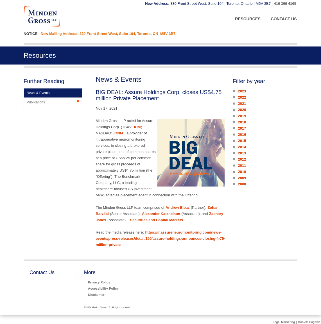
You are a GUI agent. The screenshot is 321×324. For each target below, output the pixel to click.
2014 (242, 147)
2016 (242, 134)
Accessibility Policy (103, 288)
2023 (242, 91)
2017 (242, 128)
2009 (242, 178)
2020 (242, 110)
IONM (118, 133)
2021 (242, 103)
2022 (242, 97)
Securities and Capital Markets (156, 220)
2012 (242, 159)
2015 (242, 141)
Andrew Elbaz (177, 207)
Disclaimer (96, 294)
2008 (242, 184)
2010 (242, 172)
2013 (242, 153)
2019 (242, 116)
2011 (242, 165)
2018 (242, 122)
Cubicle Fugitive (309, 322)
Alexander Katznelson (161, 214)
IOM (137, 127)
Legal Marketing (284, 322)
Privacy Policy (99, 282)
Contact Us (42, 272)
